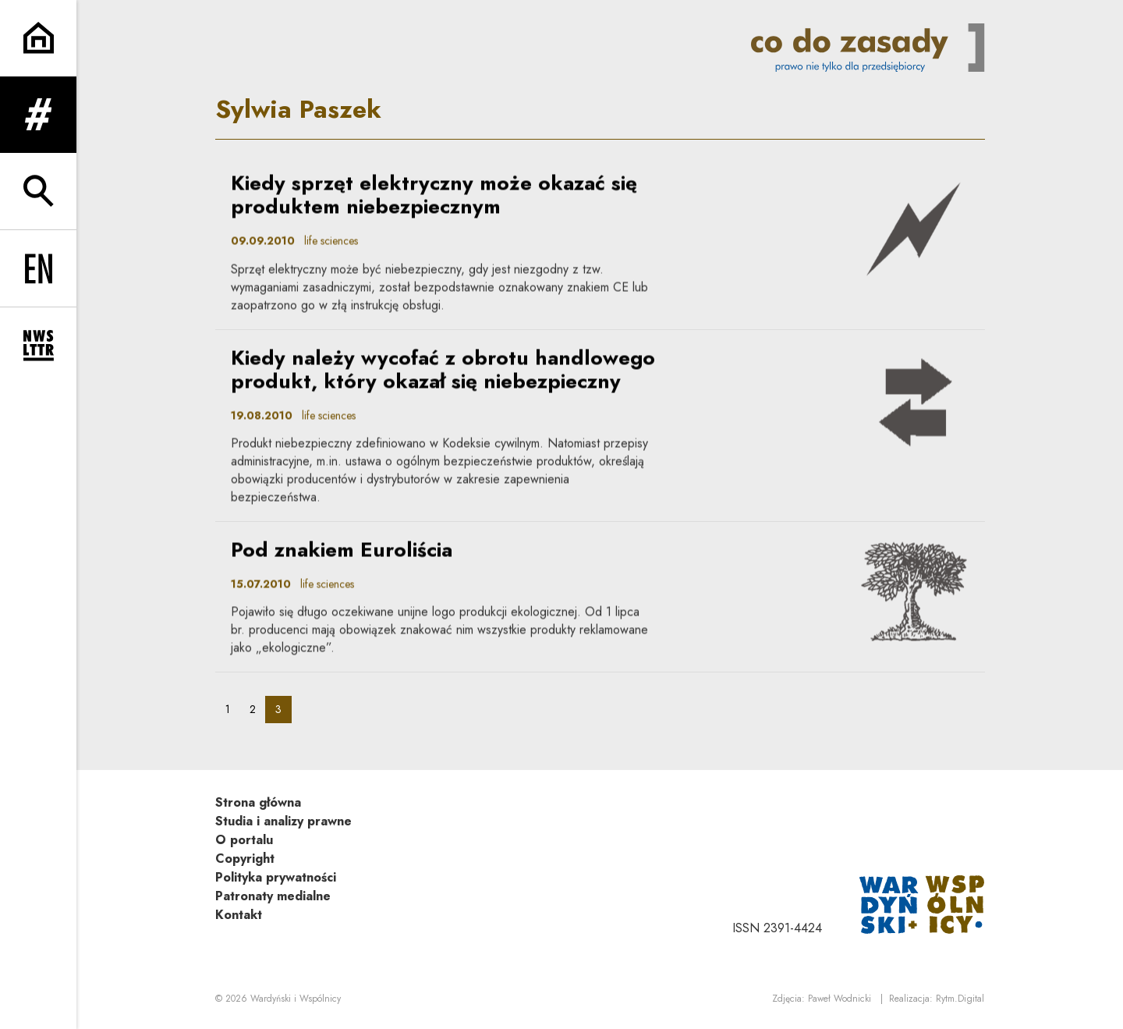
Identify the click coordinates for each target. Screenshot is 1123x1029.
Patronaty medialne (273, 896)
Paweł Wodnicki (839, 999)
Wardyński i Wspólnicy (295, 999)
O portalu (244, 840)
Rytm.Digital (960, 999)
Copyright (245, 859)
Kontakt (238, 915)
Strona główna (258, 802)
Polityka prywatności (275, 877)
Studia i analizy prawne (283, 821)
